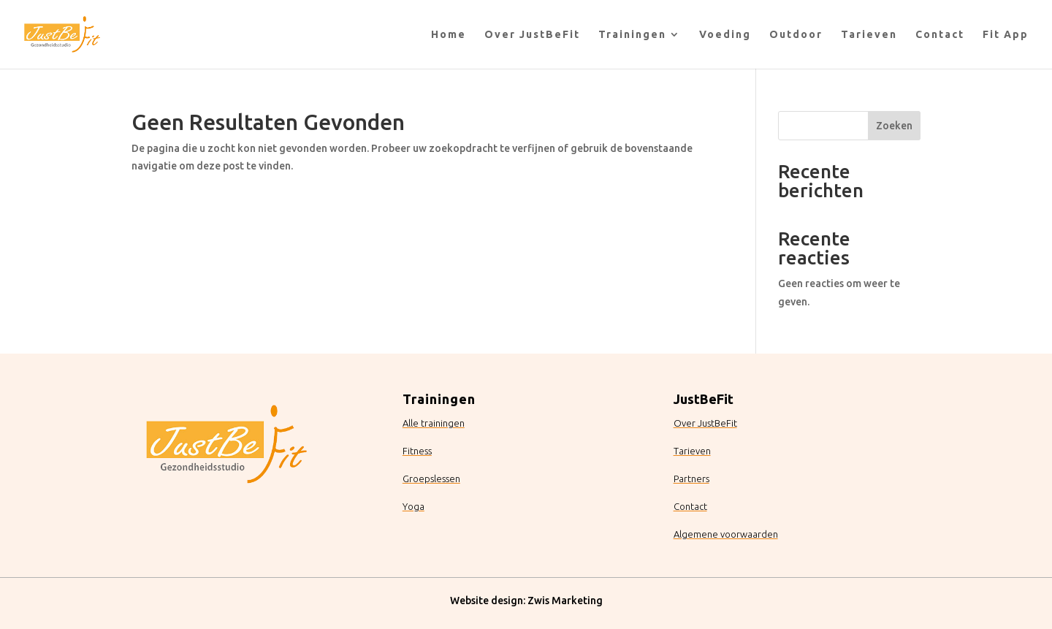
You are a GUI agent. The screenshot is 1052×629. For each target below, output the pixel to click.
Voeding (725, 34)
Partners (691, 478)
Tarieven (869, 34)
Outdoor (796, 34)
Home (448, 34)
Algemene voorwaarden (726, 534)
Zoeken (894, 125)
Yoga (413, 506)
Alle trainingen (434, 423)
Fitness (417, 451)
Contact (939, 34)
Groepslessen (431, 478)
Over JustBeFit (532, 34)
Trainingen (632, 34)
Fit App (1006, 34)
